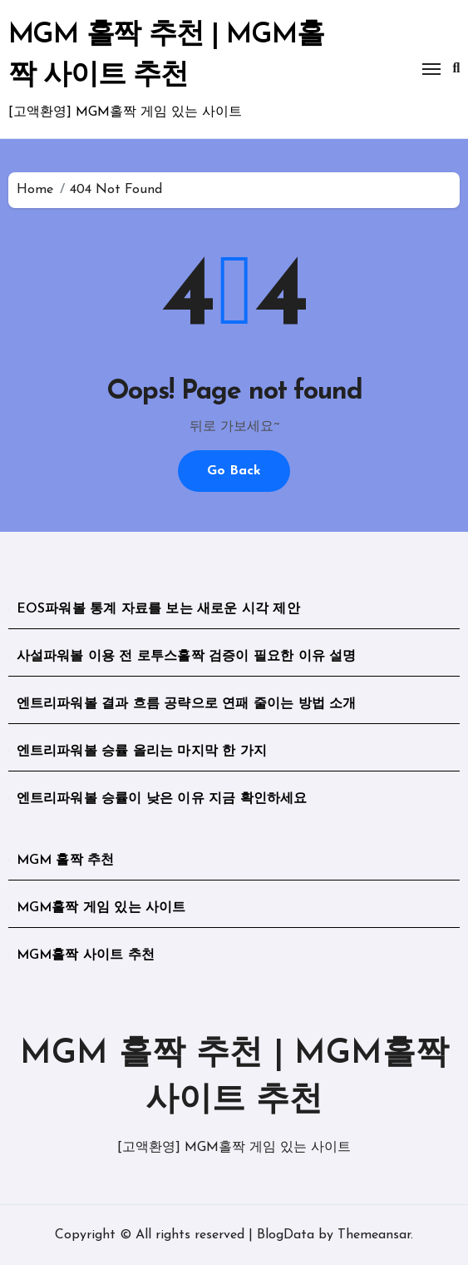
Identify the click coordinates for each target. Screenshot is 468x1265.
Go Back (234, 471)
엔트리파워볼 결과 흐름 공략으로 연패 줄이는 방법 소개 (187, 704)
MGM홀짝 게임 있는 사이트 (101, 908)
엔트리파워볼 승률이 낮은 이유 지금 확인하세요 (162, 799)
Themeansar (374, 1235)
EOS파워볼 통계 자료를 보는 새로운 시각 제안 (158, 609)
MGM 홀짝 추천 (66, 860)
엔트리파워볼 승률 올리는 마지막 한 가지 (142, 751)
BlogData (285, 1235)
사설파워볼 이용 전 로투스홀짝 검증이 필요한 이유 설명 (187, 656)
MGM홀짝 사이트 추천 (86, 955)
